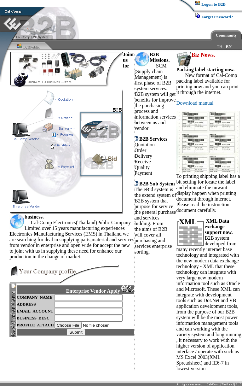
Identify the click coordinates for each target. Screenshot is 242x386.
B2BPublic (31, 47)
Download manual (195, 103)
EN (229, 46)
